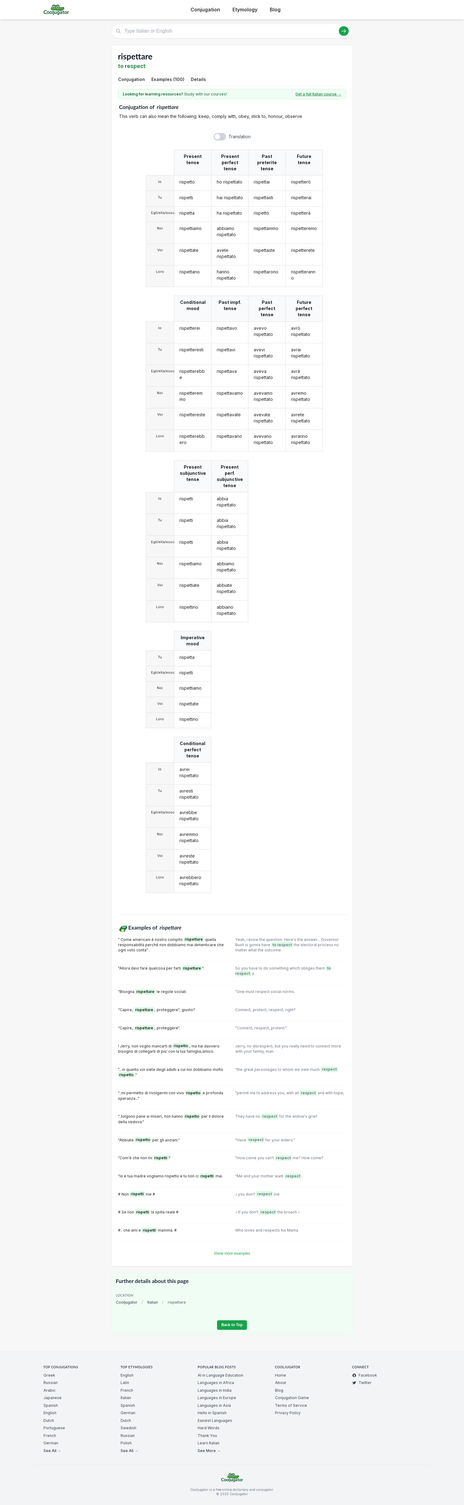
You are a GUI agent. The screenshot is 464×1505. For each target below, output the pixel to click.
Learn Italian (209, 1443)
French (49, 1435)
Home (280, 1375)
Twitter (362, 1382)
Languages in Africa (216, 1382)
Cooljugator (127, 1302)
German (50, 1443)
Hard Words (209, 1428)
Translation (239, 136)
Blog (275, 9)
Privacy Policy (288, 1412)
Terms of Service (291, 1405)
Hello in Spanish (212, 1412)
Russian (50, 1382)
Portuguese (54, 1428)
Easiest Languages (215, 1420)
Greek (49, 1375)
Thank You (207, 1435)
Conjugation (205, 9)
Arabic (49, 1390)
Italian (152, 1302)
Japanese (52, 1397)
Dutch (48, 1420)
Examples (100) (167, 79)
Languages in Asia (214, 1405)
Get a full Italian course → (318, 94)
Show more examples (232, 1253)
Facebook (364, 1375)
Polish (126, 1443)
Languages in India (215, 1390)
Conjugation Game (292, 1397)
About (280, 1382)
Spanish (50, 1405)
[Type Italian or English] (232, 31)
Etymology (244, 9)
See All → (52, 1450)
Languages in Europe (217, 1397)
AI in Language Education (220, 1375)
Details (198, 79)
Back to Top (232, 1325)
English (49, 1412)
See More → (209, 1450)
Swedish (128, 1428)
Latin (125, 1382)
